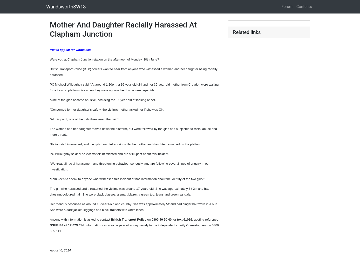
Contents (304, 6)
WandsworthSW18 (66, 7)
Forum (286, 6)
